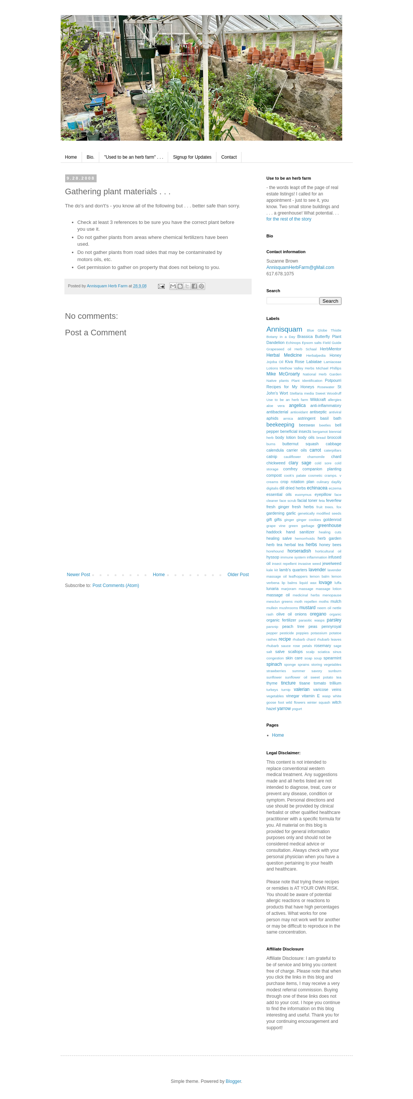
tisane (305, 683)
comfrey (290, 469)
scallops (295, 651)
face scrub (287, 500)
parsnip (272, 627)
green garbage (301, 526)
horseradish (299, 551)
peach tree (293, 626)
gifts (278, 519)
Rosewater (325, 387)
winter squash (318, 702)
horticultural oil (328, 551)
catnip (272, 456)
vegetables (275, 696)
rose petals (302, 646)
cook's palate (295, 475)
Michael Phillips (328, 368)
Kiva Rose (294, 361)
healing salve (279, 538)
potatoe (335, 633)
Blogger (233, 1081)
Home (71, 157)
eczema (335, 488)
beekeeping (280, 425)
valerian (302, 689)
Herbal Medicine (284, 355)
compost (274, 475)
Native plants (278, 380)
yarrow (284, 708)
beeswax (307, 425)
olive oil (284, 614)
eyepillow (323, 494)
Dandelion (276, 342)
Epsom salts (312, 343)
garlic (291, 513)
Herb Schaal (305, 349)
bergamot (320, 431)
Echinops (293, 343)
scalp (310, 652)
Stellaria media (302, 393)
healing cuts (330, 532)
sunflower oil (296, 677)
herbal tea (294, 544)
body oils (306, 437)
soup (318, 658)
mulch (336, 601)
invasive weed (309, 564)
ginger (289, 520)
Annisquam (285, 329)
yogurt (297, 709)
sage (337, 646)
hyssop (273, 557)
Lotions (272, 368)
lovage (325, 582)
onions (301, 614)
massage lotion (328, 589)
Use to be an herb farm (287, 400)
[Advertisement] (158, 534)
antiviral (335, 412)
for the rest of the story (289, 219)
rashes (272, 639)
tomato (320, 683)
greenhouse (329, 525)
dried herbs (296, 488)
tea (338, 677)
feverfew (333, 500)
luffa (338, 583)
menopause (331, 595)
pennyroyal (331, 626)
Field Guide (332, 343)
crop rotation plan (297, 481)
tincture (288, 683)
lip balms (289, 583)
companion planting (322, 469)
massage (306, 589)
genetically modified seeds (319, 513)
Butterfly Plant (328, 336)
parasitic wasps (312, 620)
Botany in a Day (281, 337)
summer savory (307, 671)
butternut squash (300, 443)
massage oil (278, 595)
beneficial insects (296, 431)
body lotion (286, 437)
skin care (294, 658)
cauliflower (292, 457)
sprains (303, 664)
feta (322, 500)
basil (324, 418)
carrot (315, 450)
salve (280, 651)
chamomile (316, 457)
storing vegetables (326, 664)
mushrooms (288, 608)
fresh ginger (278, 506)
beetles (325, 425)
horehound (275, 551)
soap (308, 658)
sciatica (324, 652)
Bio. (91, 157)
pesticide (287, 633)
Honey (335, 355)
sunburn (334, 671)
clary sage (300, 462)
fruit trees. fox (328, 507)
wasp (326, 696)
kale (270, 570)
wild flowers (296, 702)
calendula (275, 450)
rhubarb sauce (279, 646)
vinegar (292, 696)
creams (272, 482)
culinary (323, 482)
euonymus (303, 494)
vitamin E (311, 696)
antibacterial (277, 412)
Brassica (305, 336)
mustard (307, 607)
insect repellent (284, 564)
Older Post (238, 574)
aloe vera (276, 406)
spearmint (332, 658)
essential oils (279, 494)
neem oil (324, 608)
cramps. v (333, 475)
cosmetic (315, 475)
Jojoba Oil (275, 362)
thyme (272, 683)
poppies (302, 633)
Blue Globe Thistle (324, 330)
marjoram (289, 589)
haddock (274, 532)
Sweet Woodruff (328, 393)
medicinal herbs (306, 595)
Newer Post (78, 574)
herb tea (274, 544)
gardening (276, 513)
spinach (274, 664)
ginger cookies (309, 520)
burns (271, 444)
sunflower (274, 677)
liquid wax (308, 583)
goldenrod (332, 519)
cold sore (323, 463)
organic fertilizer (282, 620)
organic (335, 614)
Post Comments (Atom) (115, 585)
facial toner (307, 500)
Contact (229, 157)
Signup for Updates (192, 157)
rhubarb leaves (329, 639)
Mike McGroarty (283, 374)
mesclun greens (280, 601)
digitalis (273, 488)
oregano (318, 614)
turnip (286, 690)
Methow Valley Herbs (297, 368)
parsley (334, 620)
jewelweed (331, 563)
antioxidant (298, 412)
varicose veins (327, 689)
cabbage (333, 443)
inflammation (317, 557)
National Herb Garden (322, 374)
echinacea (317, 488)
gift (269, 519)
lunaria (273, 588)
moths (324, 601)
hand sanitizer (300, 532)
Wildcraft (318, 399)
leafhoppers (298, 576)
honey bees (330, 544)
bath (337, 418)
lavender (317, 569)
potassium (319, 633)
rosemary (322, 645)
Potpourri (333, 380)
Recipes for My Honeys (291, 386)
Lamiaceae (332, 362)
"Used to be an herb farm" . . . (133, 157)
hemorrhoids (305, 538)
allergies (334, 400)
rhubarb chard (304, 639)
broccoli (334, 437)
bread (321, 437)
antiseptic (318, 412)
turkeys (272, 690)
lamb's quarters (293, 570)
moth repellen (305, 601)
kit (276, 570)
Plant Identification (306, 380)
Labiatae (314, 361)
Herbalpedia (316, 355)
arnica (288, 418)
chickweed (276, 463)
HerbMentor (330, 349)
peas (313, 626)
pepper (272, 633)
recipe (285, 639)
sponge (290, 664)
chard (336, 456)
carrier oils (296, 450)
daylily (336, 482)
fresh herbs (303, 506)
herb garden (329, 538)
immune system (293, 557)
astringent (306, 418)
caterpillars (332, 450)
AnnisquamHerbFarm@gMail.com (300, 267)
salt (269, 652)
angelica (297, 405)
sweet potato (321, 677)
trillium (335, 683)
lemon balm (320, 576)
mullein (272, 608)
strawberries (276, 671)
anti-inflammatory (325, 405)
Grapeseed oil (279, 349)
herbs (311, 544)
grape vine (276, 526)
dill (281, 488)
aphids (273, 418)
